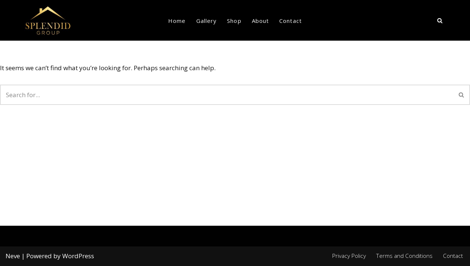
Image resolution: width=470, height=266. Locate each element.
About (260, 20)
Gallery (206, 20)
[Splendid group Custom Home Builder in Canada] (47, 20)
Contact (290, 20)
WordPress (78, 256)
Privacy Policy (349, 255)
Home (177, 20)
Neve (13, 256)
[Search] (440, 20)
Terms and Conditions (404, 255)
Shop (234, 20)
